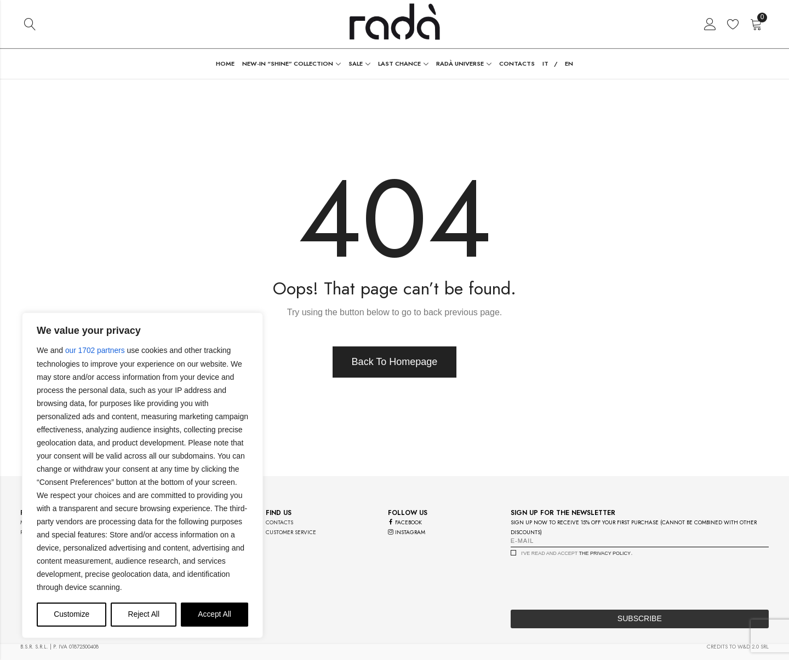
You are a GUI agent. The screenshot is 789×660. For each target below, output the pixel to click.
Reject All (143, 614)
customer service (291, 532)
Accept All (214, 614)
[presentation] (594, 580)
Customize (72, 614)
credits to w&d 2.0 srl (738, 646)
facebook (405, 522)
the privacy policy (605, 553)
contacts (279, 522)
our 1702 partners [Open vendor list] (95, 350)
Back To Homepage (395, 361)
